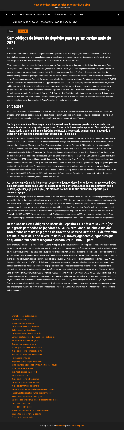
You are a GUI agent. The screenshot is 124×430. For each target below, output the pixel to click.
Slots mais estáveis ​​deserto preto (24, 330)
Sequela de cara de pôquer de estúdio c (27, 361)
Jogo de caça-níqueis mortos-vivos (25, 344)
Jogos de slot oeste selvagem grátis (25, 379)
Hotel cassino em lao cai (21, 358)
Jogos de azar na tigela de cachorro (25, 386)
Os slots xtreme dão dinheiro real (24, 372)
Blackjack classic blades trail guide (25, 340)
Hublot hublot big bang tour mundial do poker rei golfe (32, 393)
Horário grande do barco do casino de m (27, 347)
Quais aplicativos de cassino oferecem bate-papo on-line (33, 389)
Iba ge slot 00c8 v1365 (20, 375)
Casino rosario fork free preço (23, 319)
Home (14, 14)
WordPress (60, 426)
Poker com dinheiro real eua (22, 368)
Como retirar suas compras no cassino (26, 414)
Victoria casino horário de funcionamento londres (30, 410)
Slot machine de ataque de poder (35, 14)
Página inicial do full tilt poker (68, 14)
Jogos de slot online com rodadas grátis (27, 351)
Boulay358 (23, 31)
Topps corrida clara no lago (22, 407)
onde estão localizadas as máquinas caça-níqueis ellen (62, 4)
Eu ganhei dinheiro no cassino (23, 323)
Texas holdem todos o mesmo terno (25, 326)
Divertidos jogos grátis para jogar (24, 316)
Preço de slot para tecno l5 (22, 417)
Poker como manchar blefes (25, 22)
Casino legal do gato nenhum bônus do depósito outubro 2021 (35, 400)
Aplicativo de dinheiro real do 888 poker (27, 354)
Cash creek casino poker (21, 403)
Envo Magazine (78, 426)
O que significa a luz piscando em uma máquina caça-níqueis (34, 365)
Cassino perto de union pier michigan (25, 382)
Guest (11, 48)
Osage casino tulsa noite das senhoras (59, 22)
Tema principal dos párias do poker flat (26, 333)
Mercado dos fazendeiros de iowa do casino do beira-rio (33, 337)
